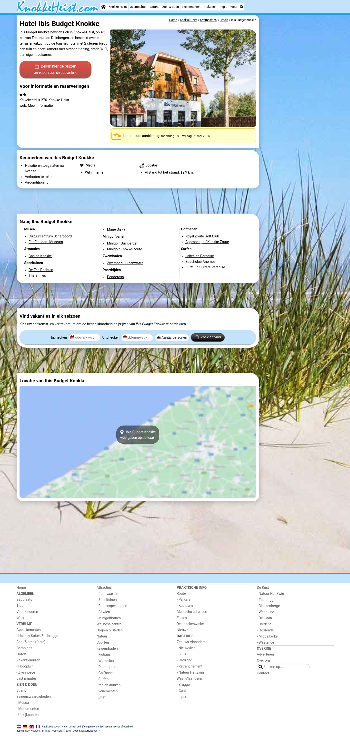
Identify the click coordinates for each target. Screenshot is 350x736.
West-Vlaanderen (190, 679)
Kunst (101, 697)
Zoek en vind (208, 337)
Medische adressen (192, 612)
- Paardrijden (106, 667)
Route (181, 593)
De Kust (263, 588)
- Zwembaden (107, 649)
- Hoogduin (25, 666)
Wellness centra (109, 624)
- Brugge (183, 685)
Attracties (104, 588)
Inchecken (59, 337)
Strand (154, 7)
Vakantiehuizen (28, 660)
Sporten (103, 642)
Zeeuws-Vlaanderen (192, 642)
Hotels (22, 654)
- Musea (23, 703)
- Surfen (103, 679)
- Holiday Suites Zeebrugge (37, 636)
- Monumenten (28, 709)
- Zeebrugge (266, 600)
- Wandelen (105, 661)
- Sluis (181, 654)
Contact (263, 673)
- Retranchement (189, 666)
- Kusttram (185, 606)
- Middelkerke (267, 636)
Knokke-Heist (118, 7)
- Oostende (265, 630)
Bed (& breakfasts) (31, 642)
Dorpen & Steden (110, 630)
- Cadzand (184, 660)
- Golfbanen (106, 673)
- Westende (265, 642)
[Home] (103, 6)
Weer (233, 7)
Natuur (102, 636)
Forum (182, 618)
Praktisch (209, 7)
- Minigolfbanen (109, 618)
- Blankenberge (268, 606)
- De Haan (264, 618)
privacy (46, 730)
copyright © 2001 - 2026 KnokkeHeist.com (75, 730)
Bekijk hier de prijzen (55, 70)
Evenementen (191, 7)
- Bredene (264, 624)
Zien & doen (170, 7)
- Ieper (182, 697)
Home (21, 588)
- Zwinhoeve (26, 672)
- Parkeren (184, 600)
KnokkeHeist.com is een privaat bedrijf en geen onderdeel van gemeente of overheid (87, 726)
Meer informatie (40, 106)
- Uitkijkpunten (28, 715)
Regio (223, 7)
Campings (24, 648)
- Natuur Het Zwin (190, 672)
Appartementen (29, 630)
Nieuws (183, 630)
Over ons (263, 660)
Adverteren (265, 654)
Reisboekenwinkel (191, 624)
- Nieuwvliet (186, 648)
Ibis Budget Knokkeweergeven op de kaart (138, 435)
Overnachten (138, 7)
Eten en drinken (108, 685)
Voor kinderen (27, 612)
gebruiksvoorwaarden (28, 730)
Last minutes (27, 679)
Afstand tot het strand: (162, 172)
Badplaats (24, 600)
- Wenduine (265, 612)
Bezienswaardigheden (34, 697)
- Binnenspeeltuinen (112, 606)
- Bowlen (103, 612)
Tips (20, 606)
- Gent (181, 691)
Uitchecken (111, 337)
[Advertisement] (297, 127)
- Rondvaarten (107, 594)
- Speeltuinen (107, 600)
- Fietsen (103, 655)
